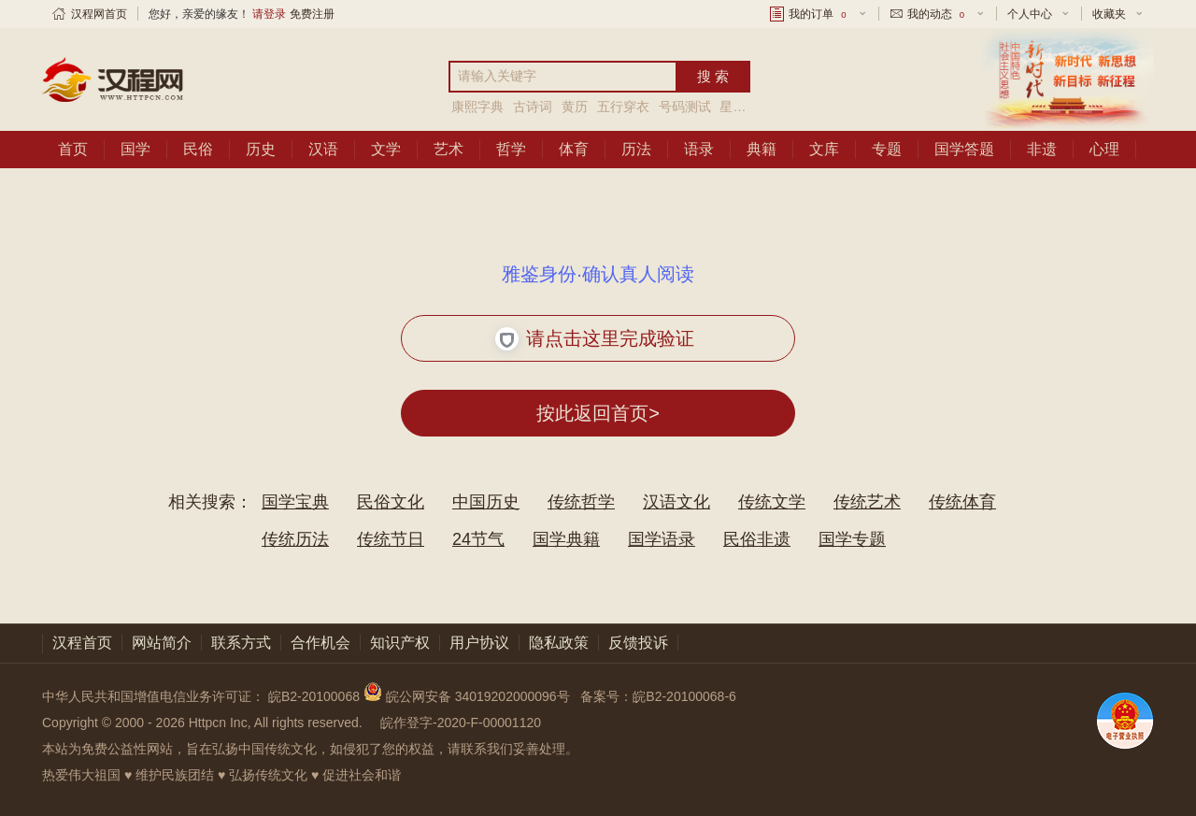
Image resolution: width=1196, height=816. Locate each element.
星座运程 (745, 106)
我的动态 (937, 14)
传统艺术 (867, 502)
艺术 (448, 149)
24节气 (478, 539)
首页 (73, 149)
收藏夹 (1109, 14)
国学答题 (964, 149)
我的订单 (818, 14)
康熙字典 (479, 106)
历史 (261, 149)
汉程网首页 (99, 14)
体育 (574, 149)
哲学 (511, 149)
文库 (824, 149)
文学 (386, 149)
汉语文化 (676, 502)
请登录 (269, 14)
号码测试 (685, 106)
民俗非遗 (756, 539)
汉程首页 (82, 643)
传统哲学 (581, 502)
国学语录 (661, 539)
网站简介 (162, 643)
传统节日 (390, 539)
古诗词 (532, 106)
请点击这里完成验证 (594, 339)
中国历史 (486, 502)
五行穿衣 (623, 106)
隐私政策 (559, 643)
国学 (135, 149)
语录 (699, 149)
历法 (636, 149)
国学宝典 (295, 502)
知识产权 (400, 643)
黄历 (575, 106)
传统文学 (771, 502)
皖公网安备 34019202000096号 (468, 696)
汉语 (323, 149)
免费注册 (312, 14)
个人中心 (1029, 14)
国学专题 (852, 539)
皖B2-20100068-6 (684, 696)
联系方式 (241, 643)
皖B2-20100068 (314, 696)
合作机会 (320, 643)
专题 (887, 149)
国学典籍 (566, 539)
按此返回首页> (598, 413)
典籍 (761, 149)
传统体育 (962, 502)
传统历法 (295, 539)
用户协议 (479, 643)
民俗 (198, 149)
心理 (1104, 149)
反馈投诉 (638, 643)
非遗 (1042, 149)
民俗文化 (390, 502)
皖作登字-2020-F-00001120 (460, 722)
